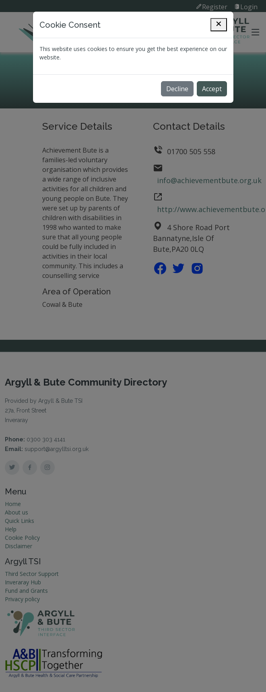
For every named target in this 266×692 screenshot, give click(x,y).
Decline (177, 88)
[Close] (218, 24)
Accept (212, 88)
